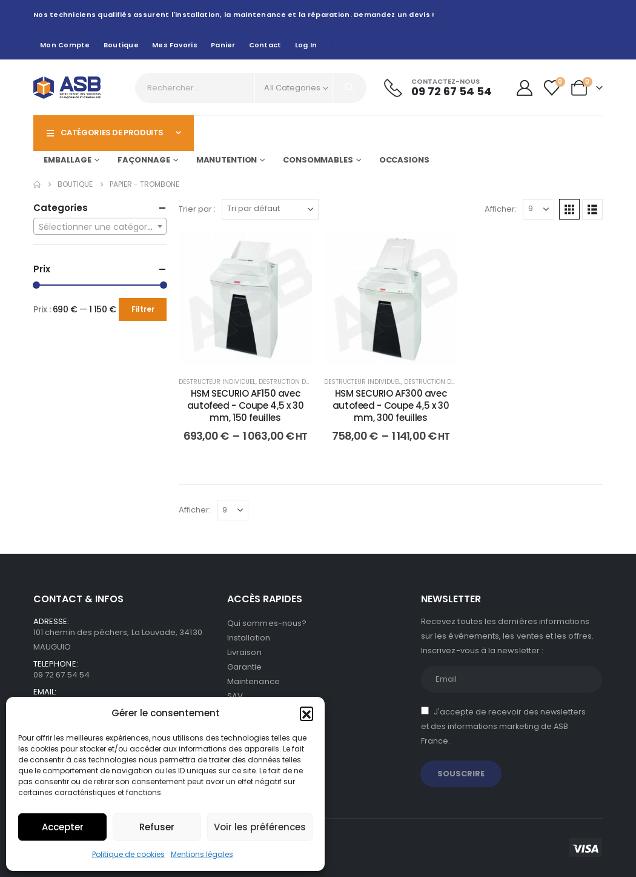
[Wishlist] (552, 88)
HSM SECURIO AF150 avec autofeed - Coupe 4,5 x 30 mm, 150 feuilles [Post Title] (245, 406)
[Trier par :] (270, 209)
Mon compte (65, 45)
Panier (223, 45)
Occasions (404, 160)
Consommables (318, 160)
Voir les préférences (260, 827)
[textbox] (100, 226)
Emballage (67, 160)
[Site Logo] (67, 87)
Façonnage (144, 160)
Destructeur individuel (217, 381)
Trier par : (197, 209)
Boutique (121, 45)
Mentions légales (202, 854)
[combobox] (100, 226)
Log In (306, 45)
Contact (265, 45)
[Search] (349, 88)
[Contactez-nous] (438, 88)
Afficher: (501, 209)
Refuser (156, 827)
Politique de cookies (128, 854)
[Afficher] (538, 209)
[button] (306, 713)
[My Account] (524, 88)
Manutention (226, 160)
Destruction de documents (303, 381)
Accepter (63, 827)
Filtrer (142, 309)
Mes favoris (174, 45)
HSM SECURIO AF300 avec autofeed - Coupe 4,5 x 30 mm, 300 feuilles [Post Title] (391, 406)
